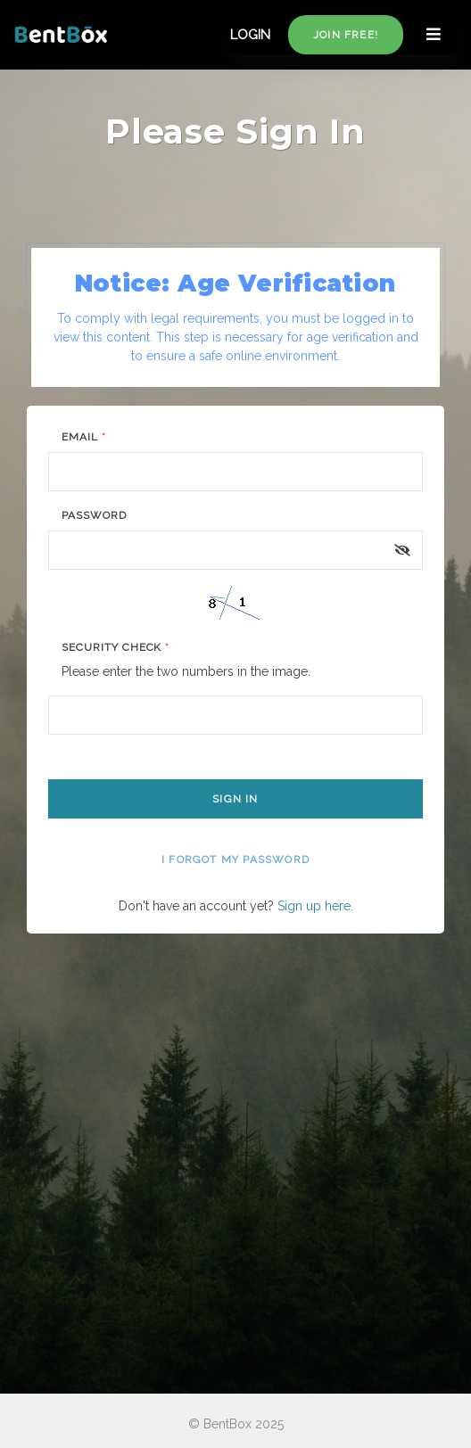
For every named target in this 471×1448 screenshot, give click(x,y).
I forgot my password (235, 859)
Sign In (235, 799)
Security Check (115, 647)
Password (94, 515)
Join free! (345, 35)
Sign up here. (315, 906)
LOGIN (250, 35)
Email (84, 437)
